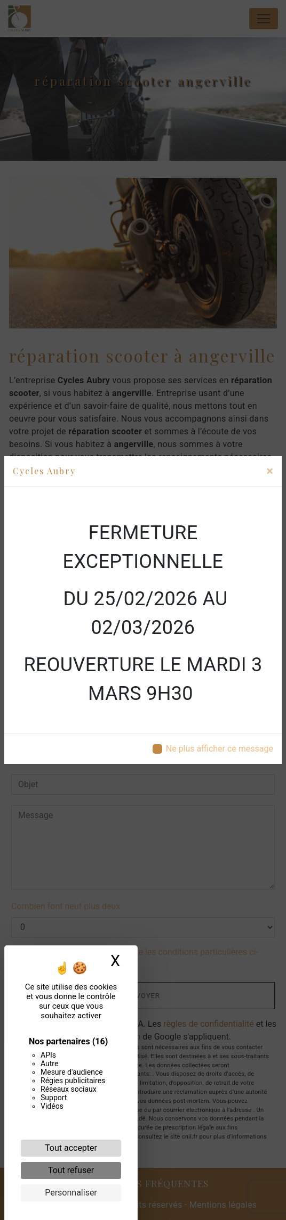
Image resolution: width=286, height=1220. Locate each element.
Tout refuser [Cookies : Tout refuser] (71, 1170)
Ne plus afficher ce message (219, 749)
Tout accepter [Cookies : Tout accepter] (71, 1148)
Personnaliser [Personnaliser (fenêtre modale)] (71, 1193)
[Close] (270, 471)
